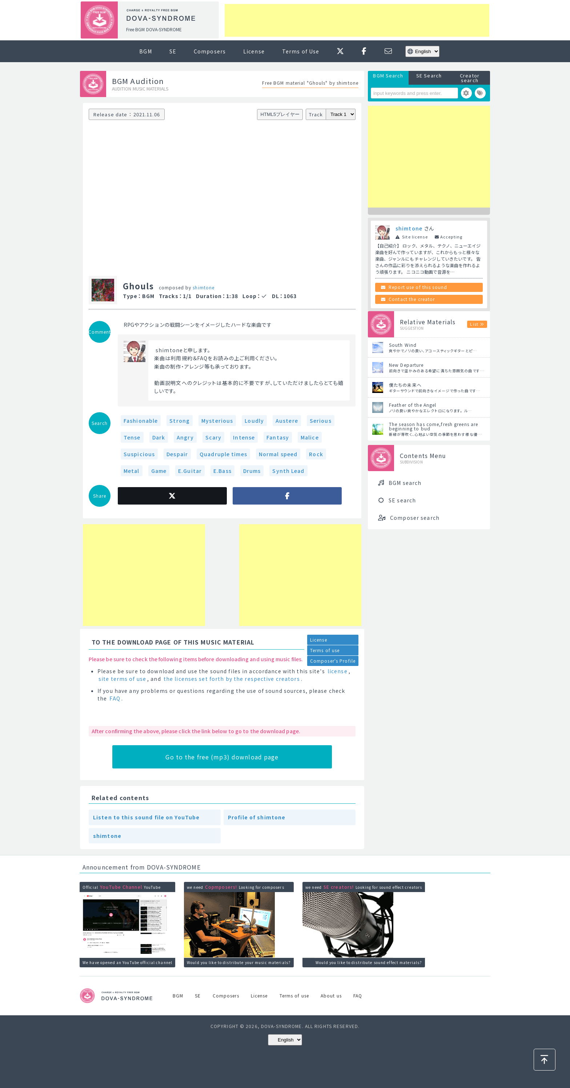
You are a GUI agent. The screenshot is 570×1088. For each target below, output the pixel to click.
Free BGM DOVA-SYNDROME (154, 29)
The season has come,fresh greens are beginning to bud (433, 426)
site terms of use (122, 678)
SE (172, 51)
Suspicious (139, 454)
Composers (210, 51)
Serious (321, 420)
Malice (310, 437)
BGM (145, 51)
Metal (132, 470)
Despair (177, 454)
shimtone (203, 287)
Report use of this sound (418, 287)
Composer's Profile (333, 661)
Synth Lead (288, 470)
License (254, 51)
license (338, 671)
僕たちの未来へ (405, 385)
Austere (287, 420)
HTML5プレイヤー (280, 114)
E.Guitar (190, 470)
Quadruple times (223, 454)
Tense (132, 437)
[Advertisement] (357, 20)
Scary (213, 437)
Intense (244, 437)
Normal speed (278, 454)
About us (331, 995)
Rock (316, 454)
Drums (252, 470)
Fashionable (141, 420)
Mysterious (217, 420)
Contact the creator (412, 299)
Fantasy (277, 437)
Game (158, 470)
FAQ (114, 698)
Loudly (254, 420)
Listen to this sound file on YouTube (146, 817)
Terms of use (325, 650)
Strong (179, 420)
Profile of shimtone (256, 817)
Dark (158, 437)
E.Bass (222, 470)
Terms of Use (300, 51)
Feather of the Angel (412, 405)
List (474, 324)
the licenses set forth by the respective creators (232, 678)
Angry (185, 437)
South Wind (403, 345)
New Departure (406, 365)
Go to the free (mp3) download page (221, 756)
